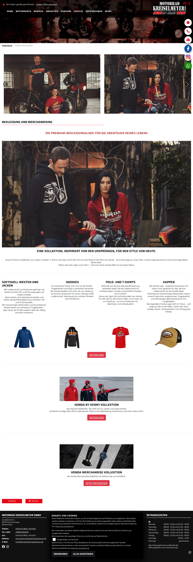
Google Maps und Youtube (67, 539)
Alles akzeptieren (83, 553)
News (108, 11)
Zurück (12, 501)
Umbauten (52, 11)
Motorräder (23, 11)
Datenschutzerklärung (65, 526)
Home (10, 11)
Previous (5, 84)
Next (187, 84)
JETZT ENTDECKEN (96, 483)
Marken (38, 11)
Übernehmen (60, 553)
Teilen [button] (34, 501)
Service (78, 11)
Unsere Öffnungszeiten (46, 4)
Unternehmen (94, 11)
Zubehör (66, 11)
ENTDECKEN (96, 355)
